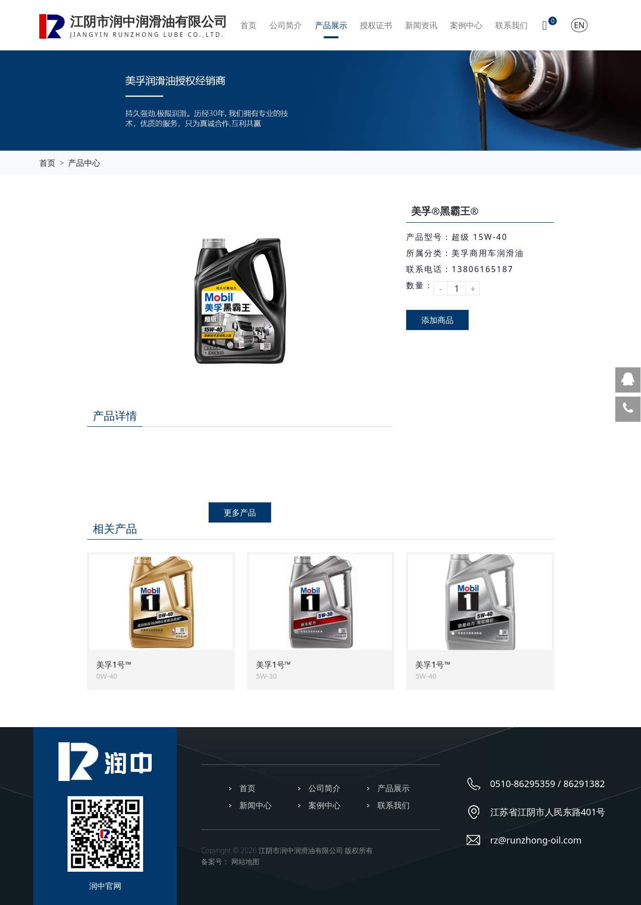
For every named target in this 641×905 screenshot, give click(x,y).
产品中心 (84, 162)
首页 (248, 25)
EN (579, 25)
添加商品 (437, 320)
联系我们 (511, 25)
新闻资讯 (421, 25)
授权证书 (376, 25)
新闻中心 (255, 805)
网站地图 (245, 861)
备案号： (215, 861)
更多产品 (240, 512)
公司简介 (286, 25)
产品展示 (331, 25)
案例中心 (466, 25)
